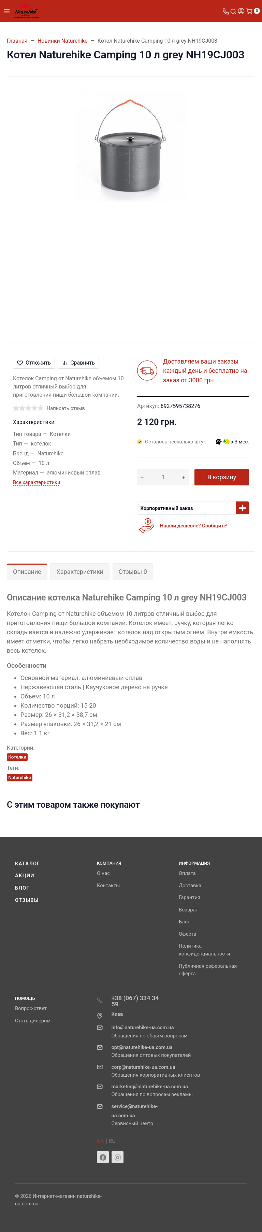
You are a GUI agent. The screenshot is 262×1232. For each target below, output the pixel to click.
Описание (27, 571)
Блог (22, 888)
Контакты (108, 885)
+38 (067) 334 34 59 (135, 1001)
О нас (103, 873)
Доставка (190, 885)
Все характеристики (36, 482)
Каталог (27, 864)
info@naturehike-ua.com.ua (142, 1027)
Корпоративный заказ (167, 508)
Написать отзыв (66, 408)
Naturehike (19, 777)
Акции (24, 876)
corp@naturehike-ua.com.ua (143, 1067)
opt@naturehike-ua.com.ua (141, 1047)
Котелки (17, 757)
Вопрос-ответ (31, 1008)
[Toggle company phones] (225, 11)
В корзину (221, 477)
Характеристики (79, 571)
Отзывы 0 (133, 571)
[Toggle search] (233, 11)
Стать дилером (32, 1021)
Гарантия (189, 897)
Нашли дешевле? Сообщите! (194, 526)
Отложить (34, 362)
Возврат (188, 910)
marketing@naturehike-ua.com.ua (149, 1087)
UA (100, 1141)
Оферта (187, 934)
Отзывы (27, 900)
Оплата (187, 873)
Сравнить (78, 362)
